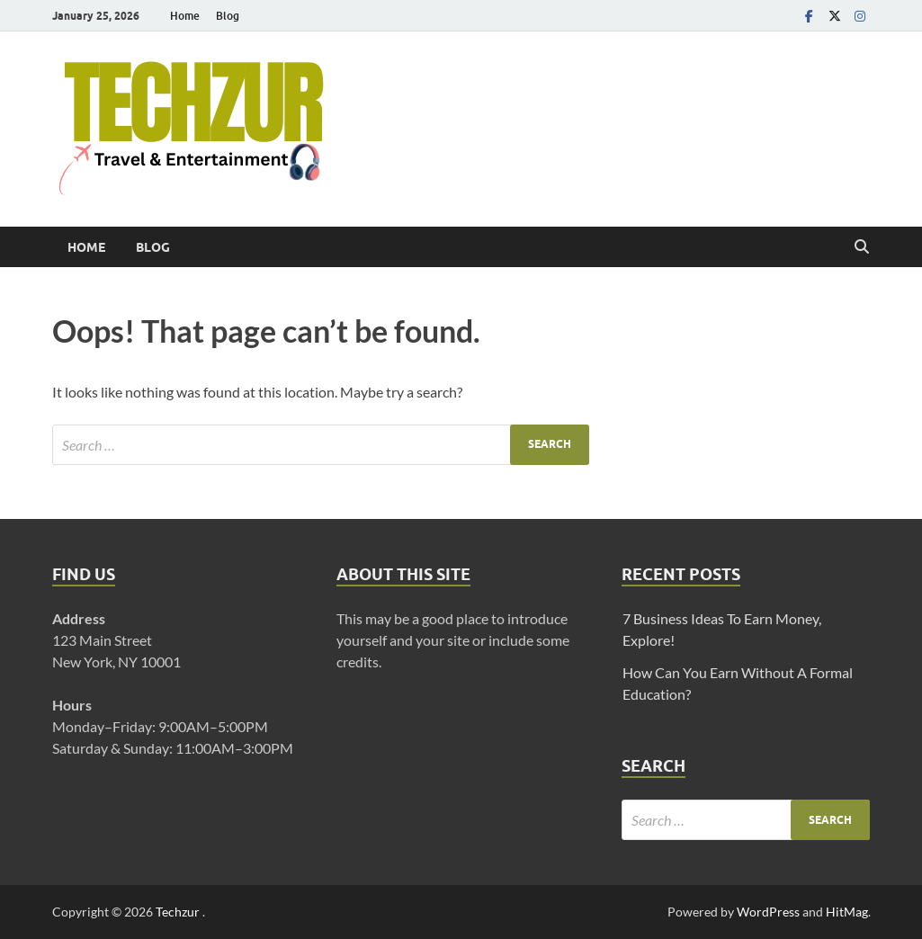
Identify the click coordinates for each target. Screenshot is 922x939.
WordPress (768, 911)
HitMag (847, 911)
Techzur (179, 911)
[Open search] (861, 247)
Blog (227, 15)
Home (185, 15)
